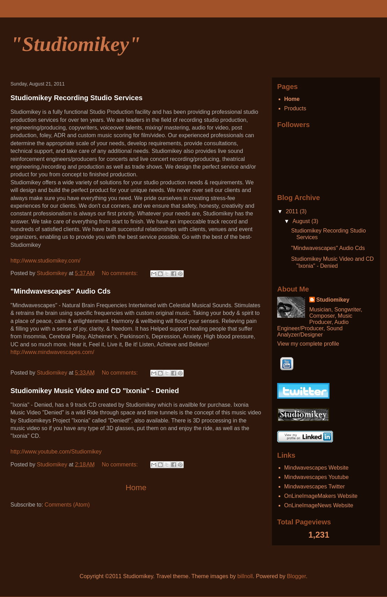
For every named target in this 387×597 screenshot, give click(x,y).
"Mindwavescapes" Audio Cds (60, 291)
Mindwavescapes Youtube (316, 477)
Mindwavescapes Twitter (314, 486)
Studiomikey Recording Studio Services (76, 98)
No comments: (120, 273)
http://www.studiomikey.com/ (45, 261)
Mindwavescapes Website (316, 468)
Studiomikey (332, 300)
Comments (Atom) (67, 505)
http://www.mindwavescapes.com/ (52, 352)
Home (136, 487)
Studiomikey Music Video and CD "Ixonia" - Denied (94, 391)
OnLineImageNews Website (318, 505)
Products (295, 108)
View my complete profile (308, 344)
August (302, 221)
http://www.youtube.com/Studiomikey (55, 452)
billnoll (245, 576)
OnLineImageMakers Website (320, 496)
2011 (293, 211)
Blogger (296, 576)
